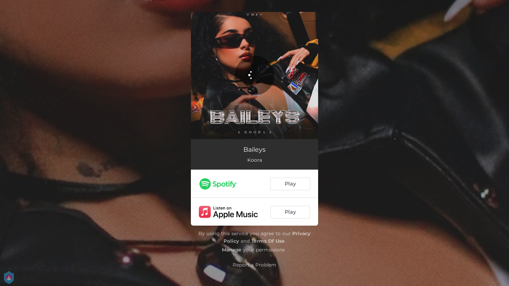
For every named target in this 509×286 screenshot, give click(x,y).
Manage (231, 250)
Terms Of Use (268, 241)
